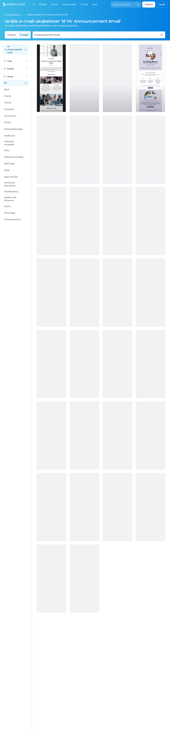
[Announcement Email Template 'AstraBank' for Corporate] (51, 78)
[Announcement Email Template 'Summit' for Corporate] (150, 78)
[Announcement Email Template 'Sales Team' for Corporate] (117, 221)
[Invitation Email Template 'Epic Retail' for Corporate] (117, 364)
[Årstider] (27, 69)
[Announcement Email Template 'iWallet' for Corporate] (150, 292)
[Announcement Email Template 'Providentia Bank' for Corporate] (51, 364)
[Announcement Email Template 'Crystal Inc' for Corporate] (84, 78)
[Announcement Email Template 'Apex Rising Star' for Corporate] (51, 150)
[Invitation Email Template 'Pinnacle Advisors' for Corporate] (51, 435)
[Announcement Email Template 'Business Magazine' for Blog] (150, 507)
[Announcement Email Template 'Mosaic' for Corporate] (117, 150)
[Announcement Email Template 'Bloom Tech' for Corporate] (150, 150)
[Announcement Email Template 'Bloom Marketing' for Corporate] (117, 292)
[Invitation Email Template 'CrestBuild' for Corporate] (150, 364)
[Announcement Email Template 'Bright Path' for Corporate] (84, 221)
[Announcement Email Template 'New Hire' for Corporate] (51, 292)
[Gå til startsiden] (12, 5)
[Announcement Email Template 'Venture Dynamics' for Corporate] (51, 221)
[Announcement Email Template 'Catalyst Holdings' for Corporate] (51, 507)
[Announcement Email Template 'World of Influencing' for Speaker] (84, 578)
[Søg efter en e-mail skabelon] (97, 35)
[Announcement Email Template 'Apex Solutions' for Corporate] (150, 221)
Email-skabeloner (13, 14)
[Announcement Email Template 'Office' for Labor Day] (84, 507)
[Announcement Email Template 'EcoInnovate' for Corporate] (84, 150)
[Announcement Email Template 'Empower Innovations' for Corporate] (84, 435)
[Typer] (27, 61)
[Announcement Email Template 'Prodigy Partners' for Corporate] (117, 78)
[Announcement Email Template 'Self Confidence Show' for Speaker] (117, 507)
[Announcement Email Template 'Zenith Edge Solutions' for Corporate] (84, 292)
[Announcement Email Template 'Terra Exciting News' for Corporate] (84, 364)
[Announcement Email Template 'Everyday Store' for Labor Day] (51, 578)
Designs (11, 34)
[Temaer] (27, 76)
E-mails (24, 34)
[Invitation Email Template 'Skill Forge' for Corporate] (117, 435)
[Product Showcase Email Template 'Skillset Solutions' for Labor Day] (150, 435)
